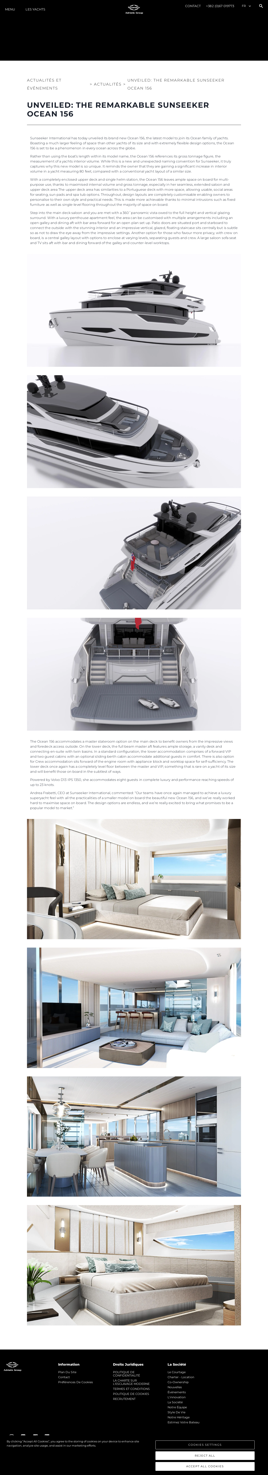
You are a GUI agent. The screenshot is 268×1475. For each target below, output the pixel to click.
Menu (10, 9)
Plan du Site (67, 1372)
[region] (134, 1455)
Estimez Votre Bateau (183, 1422)
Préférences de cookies (75, 1382)
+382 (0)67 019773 (220, 6)
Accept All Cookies (205, 1466)
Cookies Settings (205, 1444)
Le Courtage (177, 1372)
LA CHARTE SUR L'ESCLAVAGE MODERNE (131, 1382)
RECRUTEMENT (124, 1399)
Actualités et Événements (44, 84)
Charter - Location (181, 1377)
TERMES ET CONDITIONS (131, 1389)
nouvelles (175, 1387)
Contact (193, 6)
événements (177, 1392)
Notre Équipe (177, 1407)
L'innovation (177, 1397)
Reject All (205, 1455)
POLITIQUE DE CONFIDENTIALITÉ (126, 1373)
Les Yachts (35, 9)
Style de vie (176, 1412)
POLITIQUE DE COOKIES (131, 1394)
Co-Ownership (178, 1382)
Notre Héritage (179, 1417)
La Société (175, 1402)
